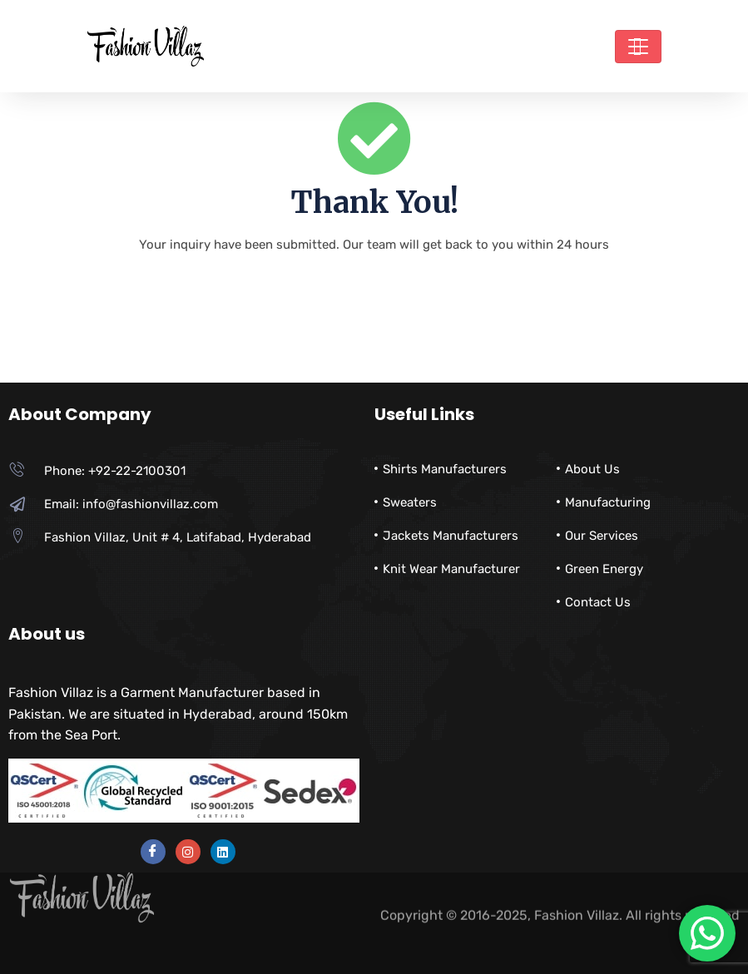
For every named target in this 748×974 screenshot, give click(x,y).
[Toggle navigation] (638, 46)
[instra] (188, 851)
